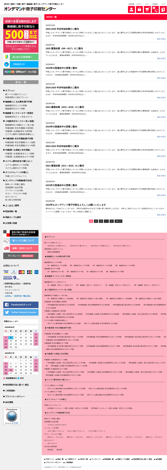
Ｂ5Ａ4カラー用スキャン (78, 246)
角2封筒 (59, 450)
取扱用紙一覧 (11, 211)
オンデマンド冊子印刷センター (60, 467)
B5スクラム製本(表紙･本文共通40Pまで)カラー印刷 (105, 395)
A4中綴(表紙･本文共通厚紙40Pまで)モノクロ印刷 (104, 337)
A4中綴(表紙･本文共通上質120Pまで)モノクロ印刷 (65, 337)
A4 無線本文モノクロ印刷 (57, 265)
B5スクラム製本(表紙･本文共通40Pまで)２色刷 (100, 323)
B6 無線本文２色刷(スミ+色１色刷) (148, 298)
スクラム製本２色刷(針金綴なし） (20, 134)
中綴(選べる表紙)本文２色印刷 (18, 131)
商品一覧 (60, 459)
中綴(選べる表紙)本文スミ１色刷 (19, 153)
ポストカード (11, 197)
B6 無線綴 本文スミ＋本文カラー (147, 285)
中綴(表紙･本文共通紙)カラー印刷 (20, 145)
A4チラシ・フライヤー (95, 437)
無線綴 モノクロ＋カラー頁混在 (19, 113)
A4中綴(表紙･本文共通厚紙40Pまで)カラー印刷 (103, 346)
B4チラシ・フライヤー (75, 437)
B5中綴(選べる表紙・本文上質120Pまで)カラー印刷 (144, 372)
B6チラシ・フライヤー (154, 437)
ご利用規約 (10, 390)
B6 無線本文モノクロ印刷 (125, 265)
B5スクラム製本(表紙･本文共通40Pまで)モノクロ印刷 (108, 388)
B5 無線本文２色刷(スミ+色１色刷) (90, 298)
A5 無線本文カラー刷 (95, 272)
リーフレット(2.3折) (14, 190)
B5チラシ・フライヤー (114, 437)
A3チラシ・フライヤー (55, 437)
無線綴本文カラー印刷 (15, 108)
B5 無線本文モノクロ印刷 (79, 265)
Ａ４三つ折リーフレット (97, 431)
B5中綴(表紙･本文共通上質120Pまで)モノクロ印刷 (142, 337)
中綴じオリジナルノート (16, 176)
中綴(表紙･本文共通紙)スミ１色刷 (20, 142)
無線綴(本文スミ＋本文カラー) (18, 117)
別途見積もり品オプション (17, 97)
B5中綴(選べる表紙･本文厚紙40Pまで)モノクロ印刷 (69, 366)
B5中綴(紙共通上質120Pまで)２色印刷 (126, 305)
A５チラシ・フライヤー (134, 437)
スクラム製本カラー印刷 (16, 168)
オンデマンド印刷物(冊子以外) (18, 180)
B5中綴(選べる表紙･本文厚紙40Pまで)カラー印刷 (63, 375)
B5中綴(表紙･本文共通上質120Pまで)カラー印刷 (140, 346)
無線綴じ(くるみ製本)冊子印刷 (18, 102)
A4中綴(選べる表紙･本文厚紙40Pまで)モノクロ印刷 (107, 363)
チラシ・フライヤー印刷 (16, 193)
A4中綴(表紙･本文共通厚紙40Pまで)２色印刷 (94, 305)
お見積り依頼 (11, 223)
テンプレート (96, 459)
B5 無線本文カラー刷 (75, 272)
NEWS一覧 (84, 459)
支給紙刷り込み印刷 (14, 187)
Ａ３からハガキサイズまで (56, 425)
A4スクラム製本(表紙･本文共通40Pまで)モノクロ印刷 (66, 388)
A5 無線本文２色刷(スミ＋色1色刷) (119, 298)
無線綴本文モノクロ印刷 (16, 105)
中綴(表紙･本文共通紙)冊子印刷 (19, 138)
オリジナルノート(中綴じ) (16, 172)
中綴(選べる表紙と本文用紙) (17, 150)
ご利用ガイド (71, 459)
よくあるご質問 (12, 205)
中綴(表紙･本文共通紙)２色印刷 (19, 128)
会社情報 (9, 402)
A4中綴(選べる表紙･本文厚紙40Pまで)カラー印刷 (104, 372)
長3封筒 (50, 450)
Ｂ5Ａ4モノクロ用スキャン (56, 246)
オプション (10, 90)
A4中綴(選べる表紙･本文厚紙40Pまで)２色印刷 (102, 314)
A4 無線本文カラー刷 (55, 272)
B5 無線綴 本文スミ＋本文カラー (89, 285)
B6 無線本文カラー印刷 (115, 272)
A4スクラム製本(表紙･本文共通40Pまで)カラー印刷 (65, 395)
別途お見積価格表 (53, 252)
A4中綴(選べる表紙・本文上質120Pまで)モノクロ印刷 (66, 363)
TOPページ (50, 459)
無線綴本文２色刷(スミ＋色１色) (19, 125)
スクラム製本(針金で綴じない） (19, 161)
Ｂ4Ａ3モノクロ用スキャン (100, 246)
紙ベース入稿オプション (16, 94)
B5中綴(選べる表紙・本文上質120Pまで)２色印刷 (140, 314)
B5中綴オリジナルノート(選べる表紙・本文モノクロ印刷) (112, 408)
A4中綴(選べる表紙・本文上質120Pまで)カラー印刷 (65, 372)
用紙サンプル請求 (13, 217)
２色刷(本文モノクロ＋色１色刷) (19, 121)
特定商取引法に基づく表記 (17, 385)
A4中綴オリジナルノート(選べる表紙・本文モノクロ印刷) (67, 408)
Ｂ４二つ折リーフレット (76, 431)
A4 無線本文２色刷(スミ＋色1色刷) (60, 298)
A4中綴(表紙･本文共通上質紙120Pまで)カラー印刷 (65, 346)
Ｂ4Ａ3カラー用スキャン (122, 246)
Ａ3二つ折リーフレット (55, 431)
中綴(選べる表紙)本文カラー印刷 (19, 157)
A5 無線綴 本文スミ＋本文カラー (118, 285)
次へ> (118, 221)
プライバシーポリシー (15, 396)
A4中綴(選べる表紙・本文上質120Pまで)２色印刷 (64, 314)
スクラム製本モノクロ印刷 (17, 165)
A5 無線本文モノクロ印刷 (102, 265)
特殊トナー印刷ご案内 (15, 184)
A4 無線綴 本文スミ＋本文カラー (60, 285)
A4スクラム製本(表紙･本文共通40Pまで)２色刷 (64, 323)
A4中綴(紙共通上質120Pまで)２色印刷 (60, 305)
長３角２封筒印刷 (13, 200)
